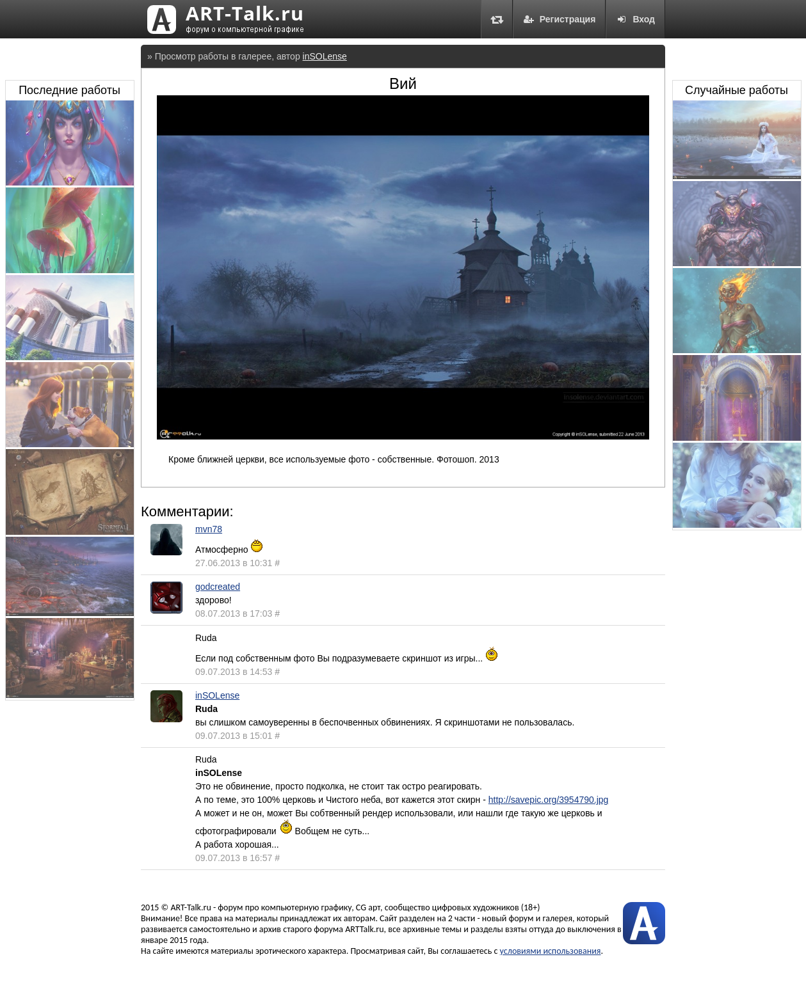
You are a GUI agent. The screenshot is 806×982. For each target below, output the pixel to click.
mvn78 (208, 529)
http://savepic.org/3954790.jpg (548, 800)
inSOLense (325, 56)
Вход (635, 19)
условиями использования (550, 951)
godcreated (217, 587)
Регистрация (559, 19)
